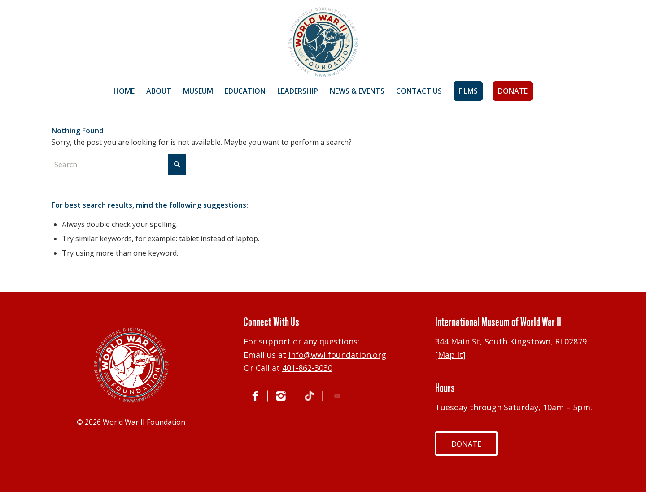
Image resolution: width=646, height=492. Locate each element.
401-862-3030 (307, 367)
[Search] (119, 164)
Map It (450, 354)
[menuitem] (124, 91)
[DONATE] (466, 443)
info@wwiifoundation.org (337, 354)
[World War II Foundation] (323, 42)
